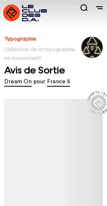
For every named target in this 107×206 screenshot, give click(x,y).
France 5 (58, 81)
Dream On (18, 81)
